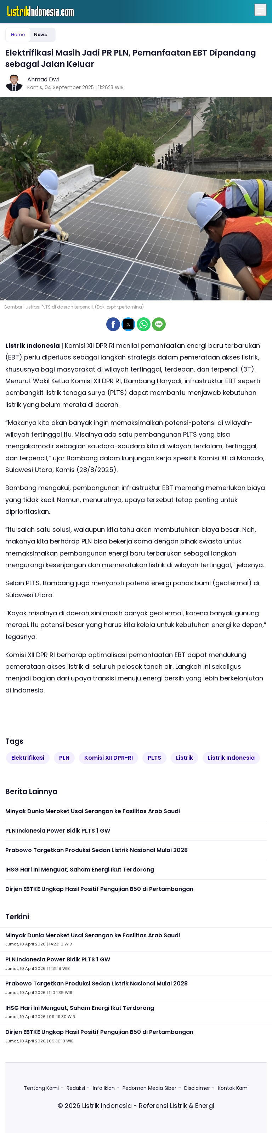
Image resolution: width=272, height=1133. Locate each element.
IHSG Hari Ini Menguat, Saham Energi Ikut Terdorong (79, 869)
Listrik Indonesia (231, 758)
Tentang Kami (41, 1088)
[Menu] (260, 10)
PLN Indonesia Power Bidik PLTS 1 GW (57, 831)
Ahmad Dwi (43, 79)
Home (18, 34)
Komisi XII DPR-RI (108, 758)
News (40, 34)
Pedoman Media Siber (149, 1088)
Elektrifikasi (27, 758)
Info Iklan (104, 1088)
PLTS (154, 758)
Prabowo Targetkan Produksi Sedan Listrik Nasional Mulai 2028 (96, 850)
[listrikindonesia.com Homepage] (40, 11)
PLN (64, 758)
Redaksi (76, 1088)
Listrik (184, 758)
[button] (113, 324)
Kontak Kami (233, 1088)
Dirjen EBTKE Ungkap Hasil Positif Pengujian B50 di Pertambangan (99, 889)
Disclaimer (197, 1088)
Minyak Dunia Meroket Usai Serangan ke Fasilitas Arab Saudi (92, 811)
